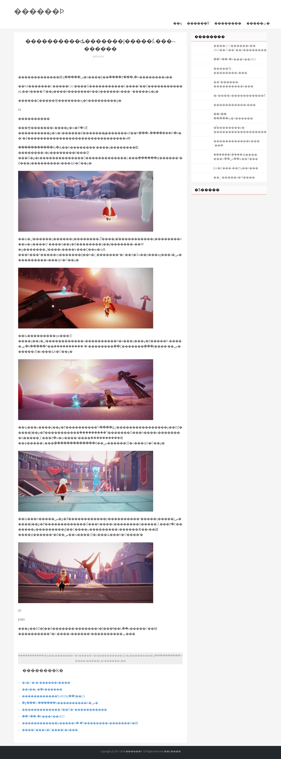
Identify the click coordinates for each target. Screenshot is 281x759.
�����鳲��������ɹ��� (230, 70)
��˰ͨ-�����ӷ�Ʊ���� (234, 177)
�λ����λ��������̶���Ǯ (239, 95)
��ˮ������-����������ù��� (233, 84)
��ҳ (177, 23)
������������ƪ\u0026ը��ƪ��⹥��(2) (53, 696)
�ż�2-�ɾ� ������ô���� (46, 682)
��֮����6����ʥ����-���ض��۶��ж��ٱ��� (235, 157)
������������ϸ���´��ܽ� (236, 143)
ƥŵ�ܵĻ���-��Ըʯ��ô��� (235, 168)
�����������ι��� (234, 105)
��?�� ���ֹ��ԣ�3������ (233, 116)
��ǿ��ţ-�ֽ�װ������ (42, 689)
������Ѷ (198, 23)
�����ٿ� (258, 23)
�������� (227, 23)
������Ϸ (39, 11)
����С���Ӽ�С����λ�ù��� (50, 730)
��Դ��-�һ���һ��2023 (43, 716)
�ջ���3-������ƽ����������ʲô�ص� (60, 703)
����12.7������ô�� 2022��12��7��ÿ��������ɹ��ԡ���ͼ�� (240, 48)
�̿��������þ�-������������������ (240, 130)
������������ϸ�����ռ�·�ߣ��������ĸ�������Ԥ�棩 (80, 723)
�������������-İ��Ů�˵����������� (64, 709)
